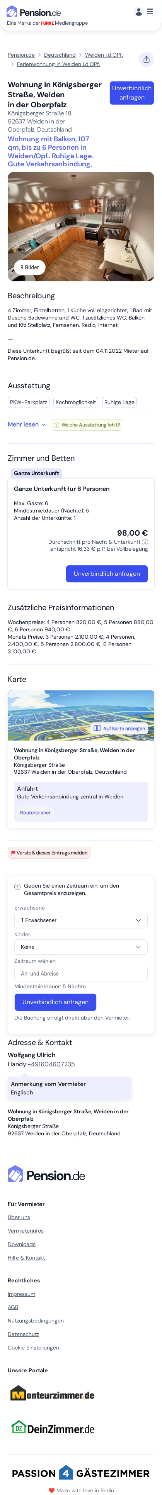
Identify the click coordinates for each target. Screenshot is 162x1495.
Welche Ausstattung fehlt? (87, 424)
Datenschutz (23, 1334)
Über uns (19, 1217)
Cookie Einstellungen (33, 1347)
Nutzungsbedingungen (36, 1320)
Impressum (21, 1293)
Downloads (22, 1244)
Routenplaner (35, 812)
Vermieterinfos (26, 1230)
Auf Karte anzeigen (119, 728)
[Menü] (143, 11)
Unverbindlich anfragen (132, 92)
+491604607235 (51, 1064)
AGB (13, 1307)
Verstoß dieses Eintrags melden (49, 852)
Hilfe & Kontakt (26, 1257)
